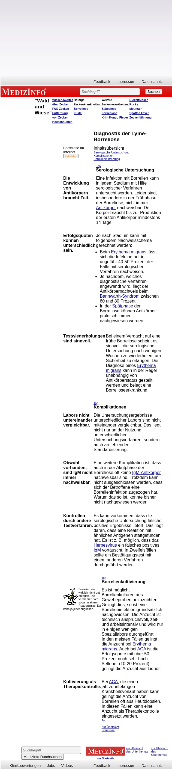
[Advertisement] (86, 38)
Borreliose (81, 108)
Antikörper (106, 207)
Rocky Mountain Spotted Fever (139, 109)
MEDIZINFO (25, 91)
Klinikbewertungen (25, 765)
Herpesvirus (105, 545)
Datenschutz (152, 81)
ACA (141, 649)
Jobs (51, 765)
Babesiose (109, 108)
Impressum (125, 81)
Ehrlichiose (109, 113)
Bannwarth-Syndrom (120, 296)
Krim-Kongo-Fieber (115, 117)
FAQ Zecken (60, 108)
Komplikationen (103, 155)
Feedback (101, 81)
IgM (97, 550)
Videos (67, 765)
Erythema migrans (128, 252)
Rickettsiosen (138, 100)
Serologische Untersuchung (111, 152)
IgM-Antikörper (146, 472)
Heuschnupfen (62, 121)
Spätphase (122, 306)
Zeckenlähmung (140, 117)
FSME (78, 113)
